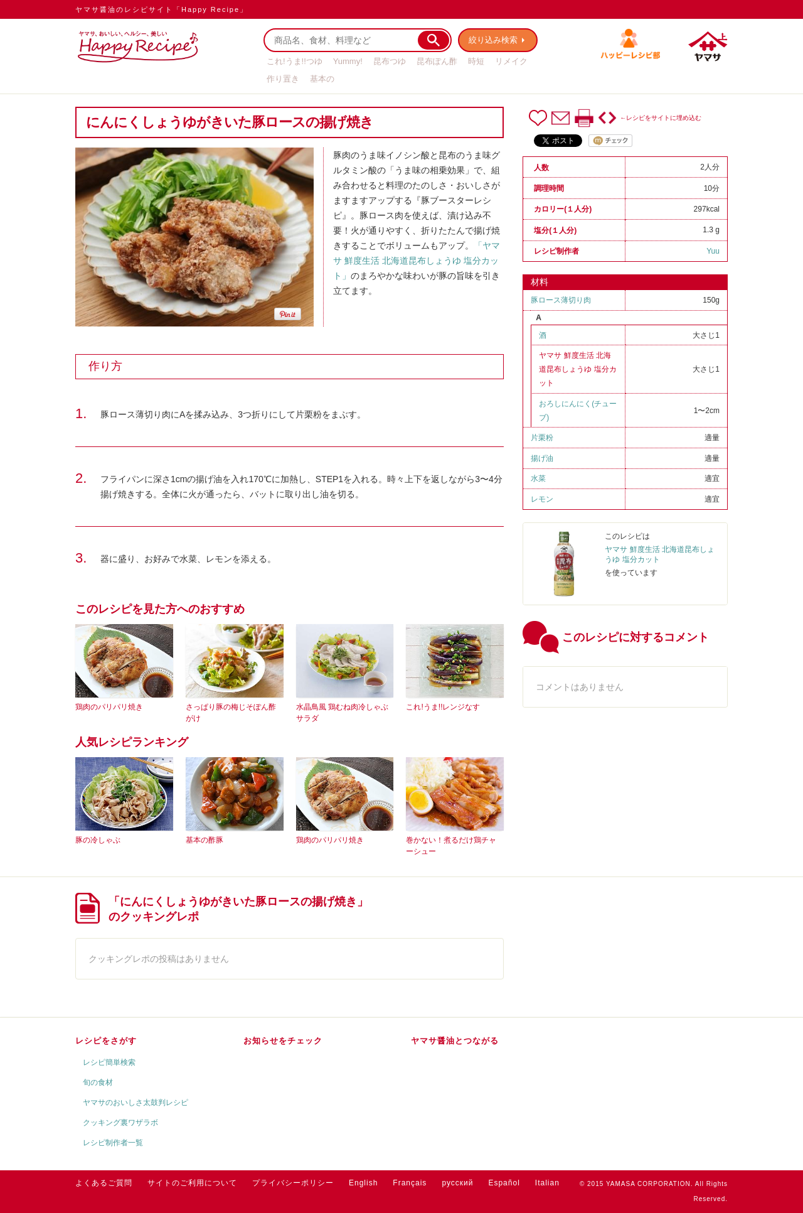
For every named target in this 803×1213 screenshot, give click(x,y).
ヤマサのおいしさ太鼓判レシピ (135, 1102)
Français (410, 1182)
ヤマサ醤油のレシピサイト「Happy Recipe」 (161, 9)
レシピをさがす (106, 1040)
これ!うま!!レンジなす (443, 707)
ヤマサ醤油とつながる (455, 1040)
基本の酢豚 (204, 840)
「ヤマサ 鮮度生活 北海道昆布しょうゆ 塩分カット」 (416, 260)
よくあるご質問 (103, 1182)
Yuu (713, 251)
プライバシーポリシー (293, 1182)
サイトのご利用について (192, 1182)
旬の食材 (98, 1082)
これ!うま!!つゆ (294, 61)
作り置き (283, 79)
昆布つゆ (389, 61)
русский (457, 1182)
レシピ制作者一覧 (113, 1142)
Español (503, 1182)
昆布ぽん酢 (437, 61)
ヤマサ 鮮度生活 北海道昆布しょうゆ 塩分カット (577, 369)
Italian (547, 1182)
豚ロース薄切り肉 (561, 300)
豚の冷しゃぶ (97, 840)
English (363, 1182)
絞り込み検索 (493, 40)
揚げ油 (542, 458)
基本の (322, 79)
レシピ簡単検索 (109, 1062)
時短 (476, 61)
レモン (542, 499)
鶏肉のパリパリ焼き (109, 707)
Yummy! (348, 61)
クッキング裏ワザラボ (120, 1122)
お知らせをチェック (282, 1040)
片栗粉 (542, 437)
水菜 (538, 478)
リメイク (511, 61)
